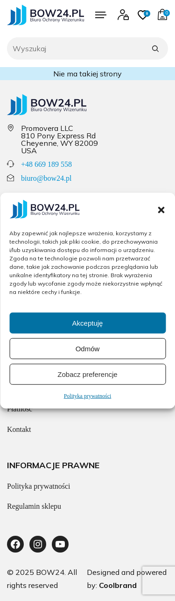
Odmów (88, 348)
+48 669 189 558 (46, 164)
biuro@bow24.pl (46, 178)
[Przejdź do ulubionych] (142, 15)
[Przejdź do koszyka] (162, 15)
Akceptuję (87, 323)
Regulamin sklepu (34, 506)
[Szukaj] (155, 48)
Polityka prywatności (88, 396)
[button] (161, 209)
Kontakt (19, 429)
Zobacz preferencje (87, 374)
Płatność (19, 409)
